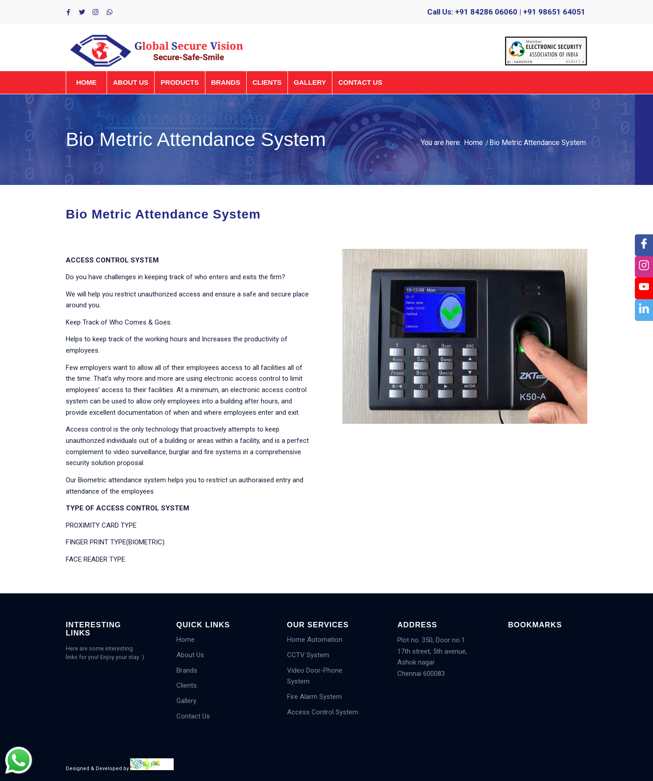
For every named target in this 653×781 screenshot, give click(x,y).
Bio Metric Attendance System (196, 139)
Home (185, 639)
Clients (186, 685)
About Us (190, 655)
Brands (186, 670)
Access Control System (322, 712)
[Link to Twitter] (81, 12)
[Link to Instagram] (95, 12)
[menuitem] (543, 51)
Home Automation (314, 639)
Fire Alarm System (314, 697)
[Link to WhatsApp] (109, 12)
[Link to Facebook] (68, 12)
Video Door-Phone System (314, 676)
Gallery (186, 701)
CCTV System (308, 655)
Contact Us (193, 716)
